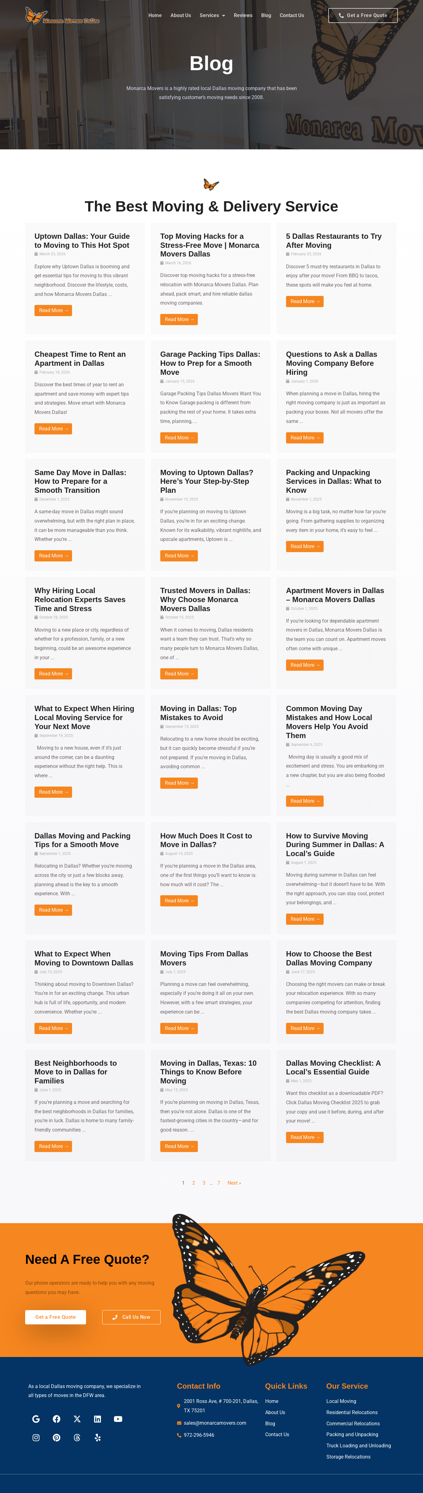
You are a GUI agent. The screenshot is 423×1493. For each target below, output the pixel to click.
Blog (266, 15)
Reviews (243, 15)
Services (212, 15)
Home (155, 15)
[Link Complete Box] (85, 278)
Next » (234, 1183)
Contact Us (292, 15)
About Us (181, 15)
